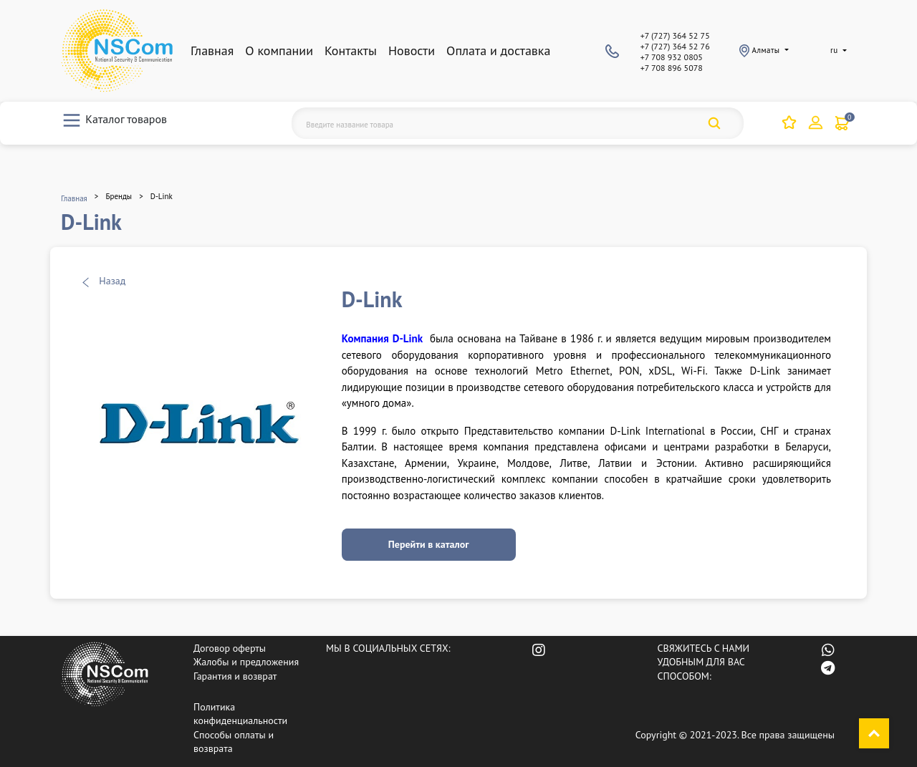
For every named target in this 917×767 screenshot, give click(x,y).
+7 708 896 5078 (671, 67)
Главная (212, 50)
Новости (411, 50)
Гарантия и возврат (235, 676)
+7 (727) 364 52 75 (675, 35)
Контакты (351, 50)
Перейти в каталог (428, 544)
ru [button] (834, 50)
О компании (279, 50)
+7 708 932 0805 (671, 57)
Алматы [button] (760, 50)
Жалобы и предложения (246, 661)
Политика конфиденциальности (240, 713)
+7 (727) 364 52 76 (675, 46)
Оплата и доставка (498, 50)
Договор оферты (229, 648)
